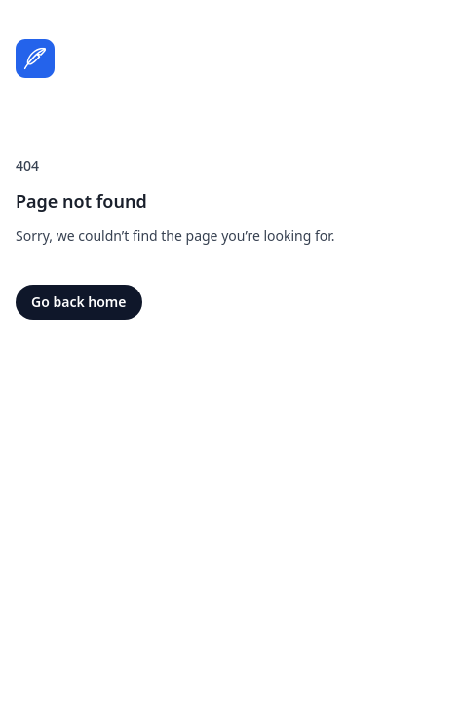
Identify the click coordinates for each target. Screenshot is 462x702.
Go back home (79, 301)
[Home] (35, 58)
